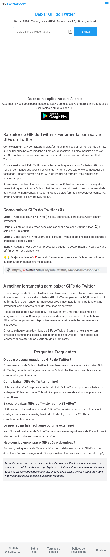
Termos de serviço (53, 550)
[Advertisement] (55, 68)
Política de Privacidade (78, 550)
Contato (101, 550)
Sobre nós (34, 550)
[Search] (44, 31)
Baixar (86, 31)
